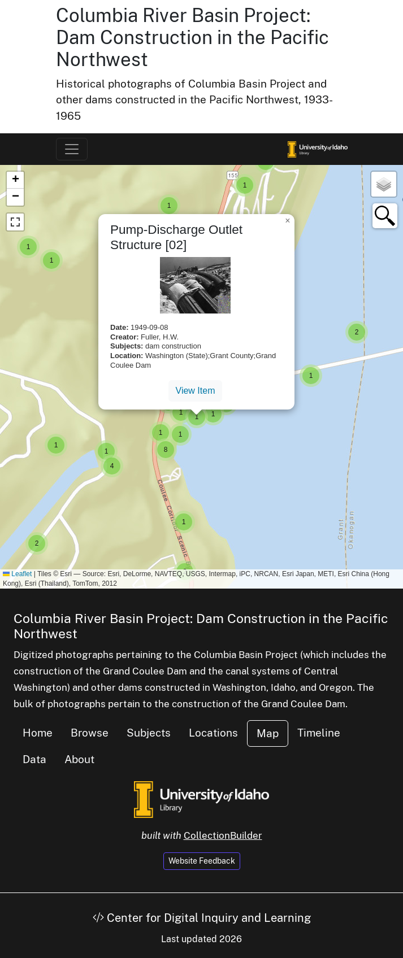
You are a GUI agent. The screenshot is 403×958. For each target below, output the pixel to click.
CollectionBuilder (223, 835)
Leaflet (17, 574)
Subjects (149, 732)
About (79, 759)
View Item (195, 390)
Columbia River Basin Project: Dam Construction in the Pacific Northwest (192, 37)
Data (34, 759)
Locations (213, 732)
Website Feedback (201, 860)
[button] (356, 332)
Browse (90, 732)
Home (38, 732)
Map (268, 733)
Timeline (318, 732)
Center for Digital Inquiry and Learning (202, 918)
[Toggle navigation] (72, 149)
